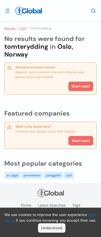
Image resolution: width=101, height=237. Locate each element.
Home (26, 205)
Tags (76, 205)
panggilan (53, 175)
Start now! (81, 140)
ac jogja (12, 175)
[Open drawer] (7, 10)
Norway (10, 28)
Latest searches (52, 205)
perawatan (32, 175)
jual (69, 175)
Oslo (22, 28)
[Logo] (28, 10)
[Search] (93, 10)
